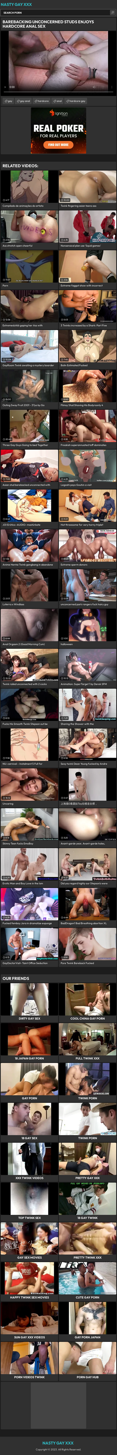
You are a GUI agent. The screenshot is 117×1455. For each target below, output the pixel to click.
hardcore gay (77, 101)
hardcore (43, 101)
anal (59, 101)
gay (10, 101)
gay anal (25, 101)
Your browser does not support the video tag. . (58, 63)
